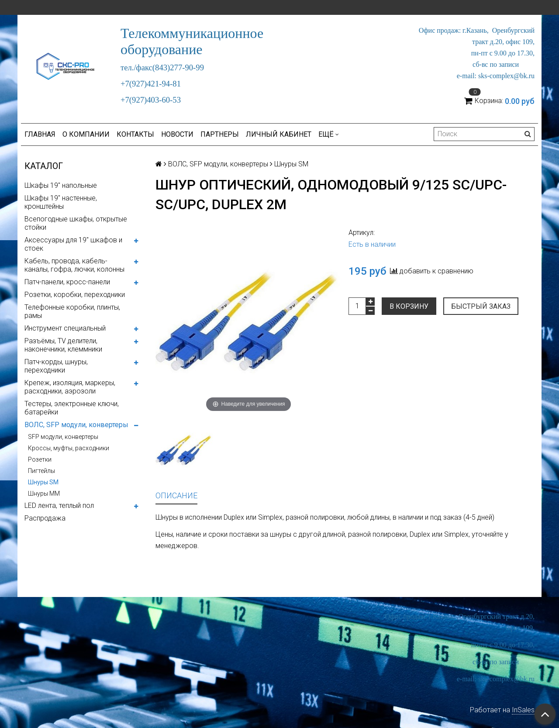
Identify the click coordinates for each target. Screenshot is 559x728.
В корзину (409, 306)
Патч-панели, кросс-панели (67, 282)
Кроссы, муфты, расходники (68, 448)
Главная (39, 134)
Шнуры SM (43, 482)
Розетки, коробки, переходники (74, 294)
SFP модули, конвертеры (63, 436)
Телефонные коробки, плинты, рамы (72, 311)
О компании (86, 134)
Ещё (328, 134)
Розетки (40, 459)
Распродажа (45, 518)
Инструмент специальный (65, 328)
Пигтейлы (41, 470)
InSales (523, 710)
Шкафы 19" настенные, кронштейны (60, 202)
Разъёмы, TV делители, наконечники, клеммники (63, 345)
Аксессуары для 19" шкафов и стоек (73, 244)
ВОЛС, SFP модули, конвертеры (76, 425)
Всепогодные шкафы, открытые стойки (75, 223)
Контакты (135, 134)
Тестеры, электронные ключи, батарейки (71, 408)
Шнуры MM (44, 493)
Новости (177, 134)
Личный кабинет (278, 134)
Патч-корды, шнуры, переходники (56, 366)
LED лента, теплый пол (59, 505)
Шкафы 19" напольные (60, 185)
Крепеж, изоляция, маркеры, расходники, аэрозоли (69, 387)
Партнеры (219, 134)
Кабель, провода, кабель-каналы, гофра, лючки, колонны (74, 265)
